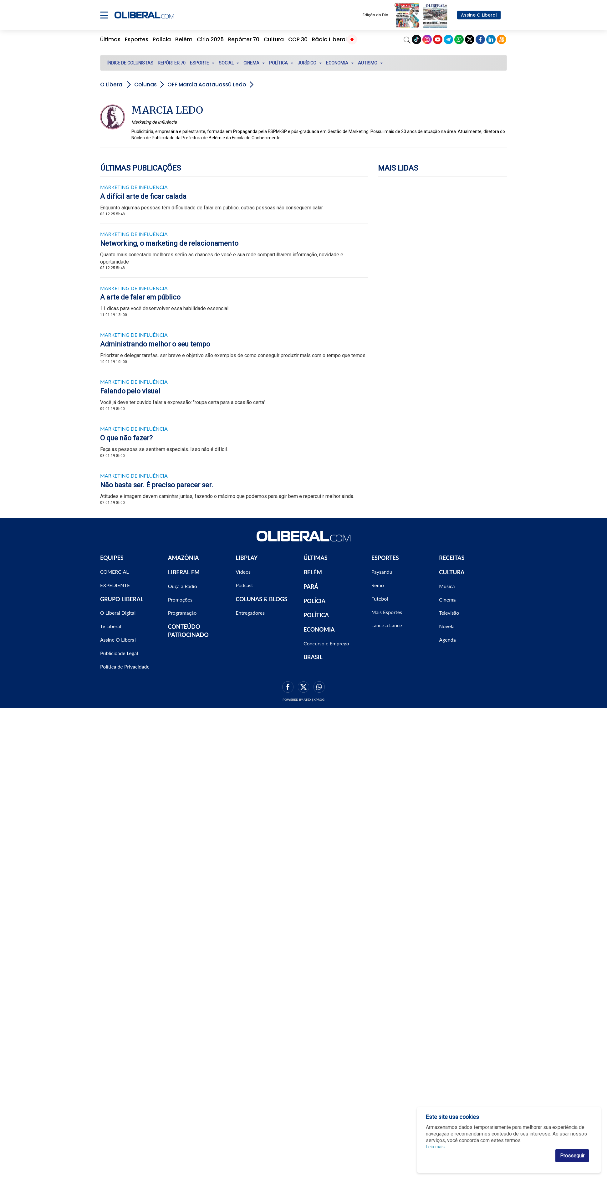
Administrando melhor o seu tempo (155, 344)
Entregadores (250, 613)
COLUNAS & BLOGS (261, 599)
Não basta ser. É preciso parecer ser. (156, 485)
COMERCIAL (114, 572)
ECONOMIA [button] (340, 62)
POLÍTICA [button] (281, 62)
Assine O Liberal (479, 15)
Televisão (449, 613)
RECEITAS (451, 557)
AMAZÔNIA (183, 557)
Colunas (145, 84)
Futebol (379, 599)
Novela (446, 626)
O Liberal (112, 84)
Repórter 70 (243, 39)
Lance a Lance (386, 625)
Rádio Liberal (329, 39)
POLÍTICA (316, 615)
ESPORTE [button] (202, 62)
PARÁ (311, 586)
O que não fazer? (126, 438)
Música (447, 586)
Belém (183, 39)
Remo (377, 585)
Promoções (180, 599)
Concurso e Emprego (326, 643)
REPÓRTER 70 (172, 62)
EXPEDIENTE (115, 585)
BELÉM (313, 572)
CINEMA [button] (254, 62)
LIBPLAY (247, 557)
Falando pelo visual (130, 391)
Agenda (447, 640)
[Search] (407, 39)
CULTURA (451, 572)
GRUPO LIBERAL (121, 599)
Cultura (274, 39)
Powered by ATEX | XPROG (303, 699)
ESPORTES (385, 557)
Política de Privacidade (125, 666)
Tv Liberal (110, 626)
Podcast (244, 585)
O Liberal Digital (117, 613)
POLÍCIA (314, 600)
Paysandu (381, 572)
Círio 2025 (210, 39)
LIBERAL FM (184, 572)
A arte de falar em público (140, 297)
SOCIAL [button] (229, 62)
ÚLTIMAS (316, 557)
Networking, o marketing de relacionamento (169, 243)
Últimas (110, 39)
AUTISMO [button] (370, 62)
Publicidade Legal (119, 653)
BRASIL (313, 657)
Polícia (162, 39)
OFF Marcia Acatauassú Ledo (206, 84)
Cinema (447, 599)
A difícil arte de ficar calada (143, 196)
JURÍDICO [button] (310, 62)
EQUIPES (112, 557)
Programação (182, 613)
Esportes (136, 39)
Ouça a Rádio (182, 586)
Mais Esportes (386, 612)
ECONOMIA (319, 629)
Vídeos (243, 572)
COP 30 (298, 39)
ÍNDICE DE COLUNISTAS (130, 62)
